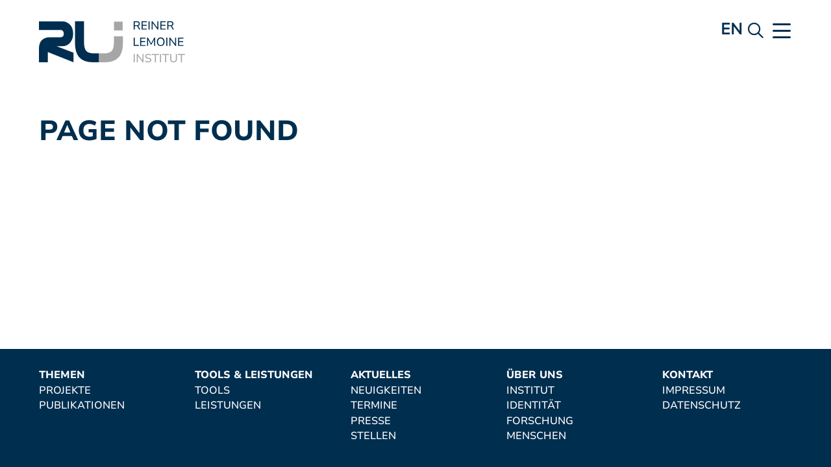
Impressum (693, 391)
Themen (62, 375)
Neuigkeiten (386, 391)
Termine (374, 406)
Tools (212, 391)
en (731, 29)
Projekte (65, 391)
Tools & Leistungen (254, 375)
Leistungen (228, 406)
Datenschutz (701, 406)
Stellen (373, 436)
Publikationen (82, 406)
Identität (533, 406)
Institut (530, 391)
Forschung (539, 421)
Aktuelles (381, 375)
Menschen (536, 436)
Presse (371, 421)
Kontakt (687, 375)
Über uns (534, 375)
